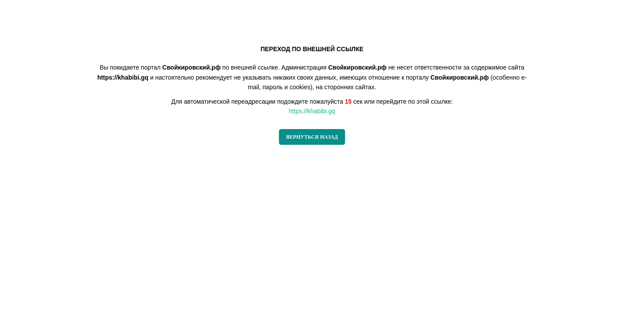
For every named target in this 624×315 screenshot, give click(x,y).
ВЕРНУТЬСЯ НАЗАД (312, 137)
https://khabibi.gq (312, 111)
